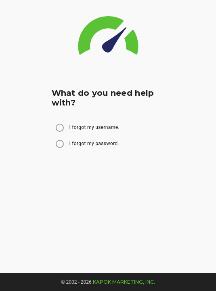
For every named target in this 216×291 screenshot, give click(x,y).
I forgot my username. (94, 127)
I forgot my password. (94, 143)
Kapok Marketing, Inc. (124, 282)
